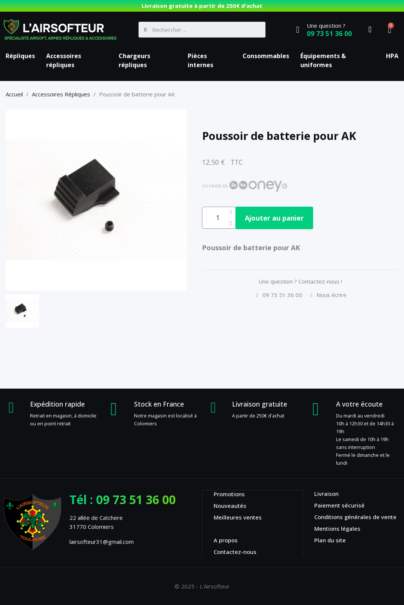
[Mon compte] (370, 30)
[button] (280, 218)
